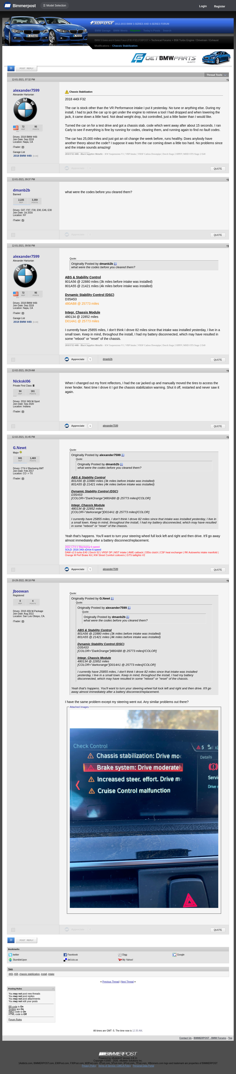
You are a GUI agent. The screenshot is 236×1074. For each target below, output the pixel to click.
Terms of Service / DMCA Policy (114, 1066)
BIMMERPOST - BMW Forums (210, 1038)
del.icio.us (73, 959)
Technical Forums (161, 40)
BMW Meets (120, 30)
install (44, 974)
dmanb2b (21, 190)
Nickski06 (21, 381)
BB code (13, 1006)
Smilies (12, 1009)
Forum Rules (15, 1019)
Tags (10, 969)
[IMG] (11, 1011)
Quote (218, 168)
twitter (16, 954)
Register (219, 6)
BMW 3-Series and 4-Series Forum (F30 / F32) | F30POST (121, 40)
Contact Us (185, 1038)
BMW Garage (102, 30)
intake (51, 974)
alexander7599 (26, 90)
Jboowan (21, 591)
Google (180, 954)
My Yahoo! (127, 959)
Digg (124, 954)
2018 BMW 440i (22, 155)
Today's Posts (151, 30)
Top (230, 1038)
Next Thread (127, 981)
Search (167, 30)
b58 (16, 974)
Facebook (73, 954)
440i (11, 974)
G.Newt (19, 447)
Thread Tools (214, 74)
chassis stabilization (29, 974)
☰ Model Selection (54, 5)
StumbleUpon (20, 959)
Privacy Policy (89, 1066)
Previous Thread (110, 981)
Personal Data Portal (143, 1066)
